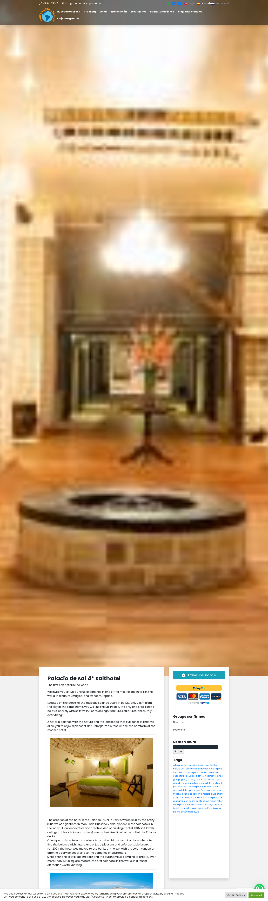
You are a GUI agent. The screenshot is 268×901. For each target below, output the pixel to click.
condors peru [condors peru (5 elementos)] (206, 772)
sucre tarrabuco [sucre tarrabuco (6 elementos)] (199, 804)
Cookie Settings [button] (236, 895)
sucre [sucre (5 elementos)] (187, 804)
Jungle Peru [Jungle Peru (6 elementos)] (214, 783)
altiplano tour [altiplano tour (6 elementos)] (180, 765)
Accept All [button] (256, 895)
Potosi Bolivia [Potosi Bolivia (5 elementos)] (209, 793)
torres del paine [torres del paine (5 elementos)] (189, 808)
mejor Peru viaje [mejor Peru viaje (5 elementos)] (202, 790)
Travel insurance (199, 675)
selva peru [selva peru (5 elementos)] (178, 804)
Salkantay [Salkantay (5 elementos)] (184, 797)
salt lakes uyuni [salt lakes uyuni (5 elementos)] (199, 797)
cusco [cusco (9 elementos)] (216, 772)
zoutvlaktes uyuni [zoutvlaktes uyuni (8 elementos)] (190, 811)
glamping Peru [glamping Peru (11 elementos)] (190, 783)
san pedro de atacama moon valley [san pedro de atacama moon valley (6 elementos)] (203, 801)
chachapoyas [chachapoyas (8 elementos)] (201, 768)
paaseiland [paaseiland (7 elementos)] (196, 793)
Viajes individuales (190, 11)
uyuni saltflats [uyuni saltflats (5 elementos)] (205, 808)
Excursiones (138, 11)
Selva (103, 11)
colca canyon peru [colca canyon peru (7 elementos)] (188, 772)
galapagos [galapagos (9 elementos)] (179, 779)
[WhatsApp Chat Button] (259, 889)
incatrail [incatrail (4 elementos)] (203, 783)
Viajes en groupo (68, 18)
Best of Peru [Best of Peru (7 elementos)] (187, 768)
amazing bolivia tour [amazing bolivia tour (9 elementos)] (199, 765)
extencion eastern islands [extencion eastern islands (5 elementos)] (209, 775)
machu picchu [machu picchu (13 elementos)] (196, 786)
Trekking (90, 11)
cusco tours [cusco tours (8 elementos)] (179, 775)
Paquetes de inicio (162, 11)
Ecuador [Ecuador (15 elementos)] (190, 775)
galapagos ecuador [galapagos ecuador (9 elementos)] (197, 779)
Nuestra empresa (68, 11)
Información (118, 11)
